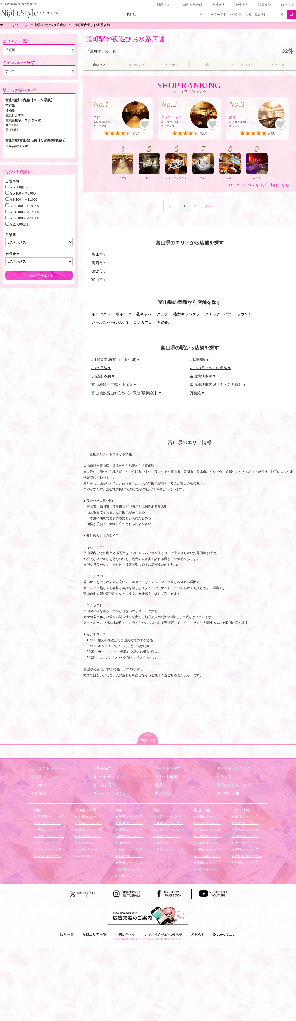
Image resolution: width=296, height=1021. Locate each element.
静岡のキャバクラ (130, 862)
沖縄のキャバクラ (246, 862)
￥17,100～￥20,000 (24, 218)
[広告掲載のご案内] (148, 915)
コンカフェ (142, 322)
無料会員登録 (192, 5)
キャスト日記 (166, 776)
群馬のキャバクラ (49, 849)
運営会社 (198, 934)
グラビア (224, 776)
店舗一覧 (67, 934)
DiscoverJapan (225, 934)
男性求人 (241, 5)
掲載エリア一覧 (94, 934)
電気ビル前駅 (15, 115)
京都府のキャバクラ (169, 823)
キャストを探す (168, 768)
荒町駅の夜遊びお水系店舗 (125, 39)
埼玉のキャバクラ (49, 823)
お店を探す (102, 768)
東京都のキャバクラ (50, 816)
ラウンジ (244, 314)
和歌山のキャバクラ (169, 849)
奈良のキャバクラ (168, 842)
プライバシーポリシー (112, 793)
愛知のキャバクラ (130, 869)
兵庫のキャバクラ (168, 836)
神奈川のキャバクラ (50, 836)
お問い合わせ (125, 934)
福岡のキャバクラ (246, 816)
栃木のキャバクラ (49, 842)
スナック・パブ (218, 314)
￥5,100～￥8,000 (23, 193)
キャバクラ (100, 314)
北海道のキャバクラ (91, 816)
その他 (163, 322)
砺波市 (97, 271)
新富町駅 (11, 125)
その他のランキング (110, 776)
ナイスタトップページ (50, 768)
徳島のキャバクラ (208, 849)
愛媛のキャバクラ (208, 862)
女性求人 (218, 5)
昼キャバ (143, 314)
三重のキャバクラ (130, 875)
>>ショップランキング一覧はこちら (258, 185)
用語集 (160, 785)
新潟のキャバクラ (130, 816)
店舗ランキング (44, 776)
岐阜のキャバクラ (130, 856)
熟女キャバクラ (186, 314)
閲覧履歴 (264, 5)
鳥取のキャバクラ (208, 816)
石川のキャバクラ (130, 829)
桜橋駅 (10, 110)
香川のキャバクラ (208, 856)
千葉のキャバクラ (49, 829)
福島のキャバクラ (89, 856)
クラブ (162, 314)
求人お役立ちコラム (234, 785)
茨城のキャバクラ (49, 856)
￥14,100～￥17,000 (24, 212)
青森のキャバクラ (89, 823)
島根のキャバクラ (208, 823)
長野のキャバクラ (130, 849)
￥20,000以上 (19, 224)
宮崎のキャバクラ (246, 849)
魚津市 (97, 254)
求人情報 (162, 793)
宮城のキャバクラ (89, 836)
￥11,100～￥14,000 (24, 206)
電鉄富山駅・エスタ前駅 (23, 120)
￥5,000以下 (18, 187)
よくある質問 (104, 785)
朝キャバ (123, 314)
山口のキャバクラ (208, 842)
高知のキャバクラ (208, 869)
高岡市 (97, 263)
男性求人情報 (228, 793)
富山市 (97, 279)
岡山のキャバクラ (208, 829)
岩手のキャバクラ (89, 829)
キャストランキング (234, 768)
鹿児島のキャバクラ (248, 856)
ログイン (287, 5)
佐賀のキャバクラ (246, 823)
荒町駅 (10, 106)
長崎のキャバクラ (246, 829)
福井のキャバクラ (130, 836)
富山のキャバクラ (130, 823)
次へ (208, 206)
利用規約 (38, 793)
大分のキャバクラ (246, 842)
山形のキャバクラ (89, 849)
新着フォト (165, 5)
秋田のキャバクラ (89, 842)
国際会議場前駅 (16, 146)
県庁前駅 (11, 130)
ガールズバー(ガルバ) (109, 322)
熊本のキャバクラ (246, 836)
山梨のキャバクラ (130, 842)
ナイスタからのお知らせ (163, 934)
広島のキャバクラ (208, 836)
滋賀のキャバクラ (168, 816)
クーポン (38, 785)
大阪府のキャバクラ (169, 829)
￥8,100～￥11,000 (23, 200)
